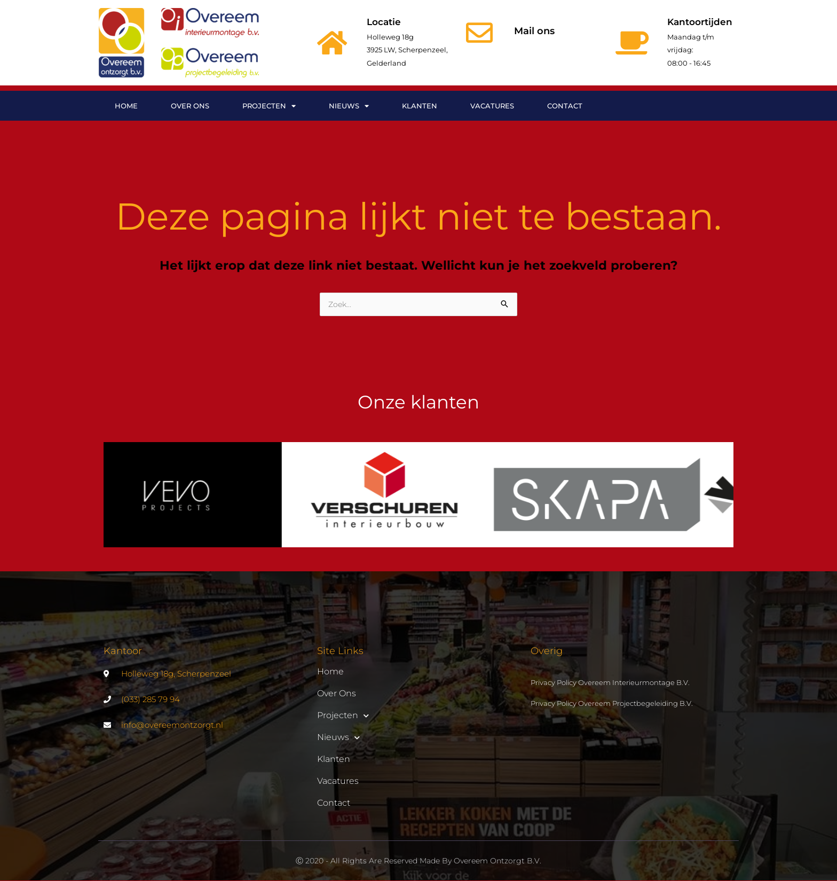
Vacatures (492, 105)
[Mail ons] (479, 32)
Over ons (190, 105)
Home (126, 105)
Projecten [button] (269, 106)
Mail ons (534, 31)
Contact (564, 105)
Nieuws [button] (349, 106)
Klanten (419, 105)
